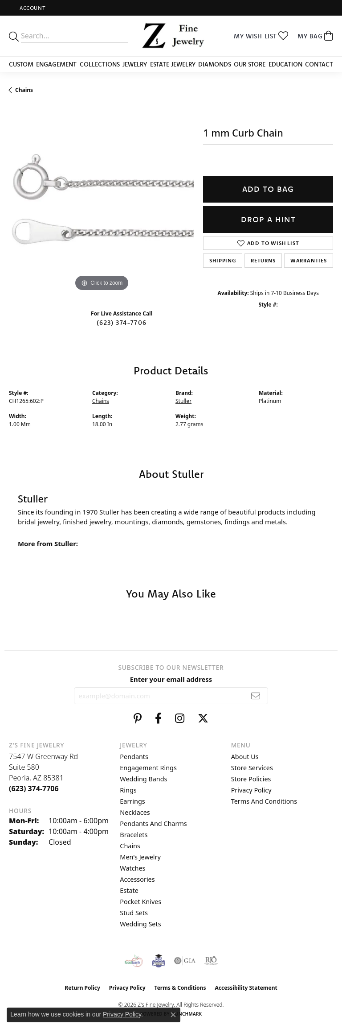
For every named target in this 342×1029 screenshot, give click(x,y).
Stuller (183, 401)
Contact (319, 64)
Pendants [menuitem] (134, 756)
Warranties (308, 260)
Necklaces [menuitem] (135, 812)
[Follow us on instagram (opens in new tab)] (180, 718)
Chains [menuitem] (130, 846)
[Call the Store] (34, 788)
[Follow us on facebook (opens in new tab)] (158, 718)
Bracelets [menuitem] (133, 834)
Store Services (252, 767)
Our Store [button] (249, 64)
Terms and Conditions (264, 801)
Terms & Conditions (180, 988)
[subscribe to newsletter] (256, 696)
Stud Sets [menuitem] (134, 913)
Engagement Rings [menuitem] (148, 767)
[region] (101, 200)
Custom (21, 64)
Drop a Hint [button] (268, 219)
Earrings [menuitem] (132, 801)
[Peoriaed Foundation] (158, 960)
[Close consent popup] (173, 1014)
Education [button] (285, 64)
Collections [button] (100, 64)
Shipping (222, 260)
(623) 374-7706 (122, 323)
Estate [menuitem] (129, 890)
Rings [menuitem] (128, 790)
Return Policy (82, 988)
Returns (263, 260)
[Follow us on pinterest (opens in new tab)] (137, 718)
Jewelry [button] (134, 64)
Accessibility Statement (246, 988)
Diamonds (214, 64)
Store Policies (251, 779)
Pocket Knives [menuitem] (140, 901)
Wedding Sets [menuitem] (140, 924)
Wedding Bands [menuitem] (143, 779)
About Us (245, 756)
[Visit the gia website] (184, 960)
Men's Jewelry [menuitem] (140, 857)
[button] (31, 8)
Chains (24, 90)
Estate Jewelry (172, 64)
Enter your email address (171, 679)
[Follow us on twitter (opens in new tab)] (203, 718)
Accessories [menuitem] (137, 879)
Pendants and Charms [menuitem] (153, 823)
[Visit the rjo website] (211, 960)
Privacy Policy (251, 790)
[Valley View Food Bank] (133, 960)
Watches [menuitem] (132, 868)
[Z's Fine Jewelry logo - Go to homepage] (171, 36)
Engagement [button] (56, 64)
